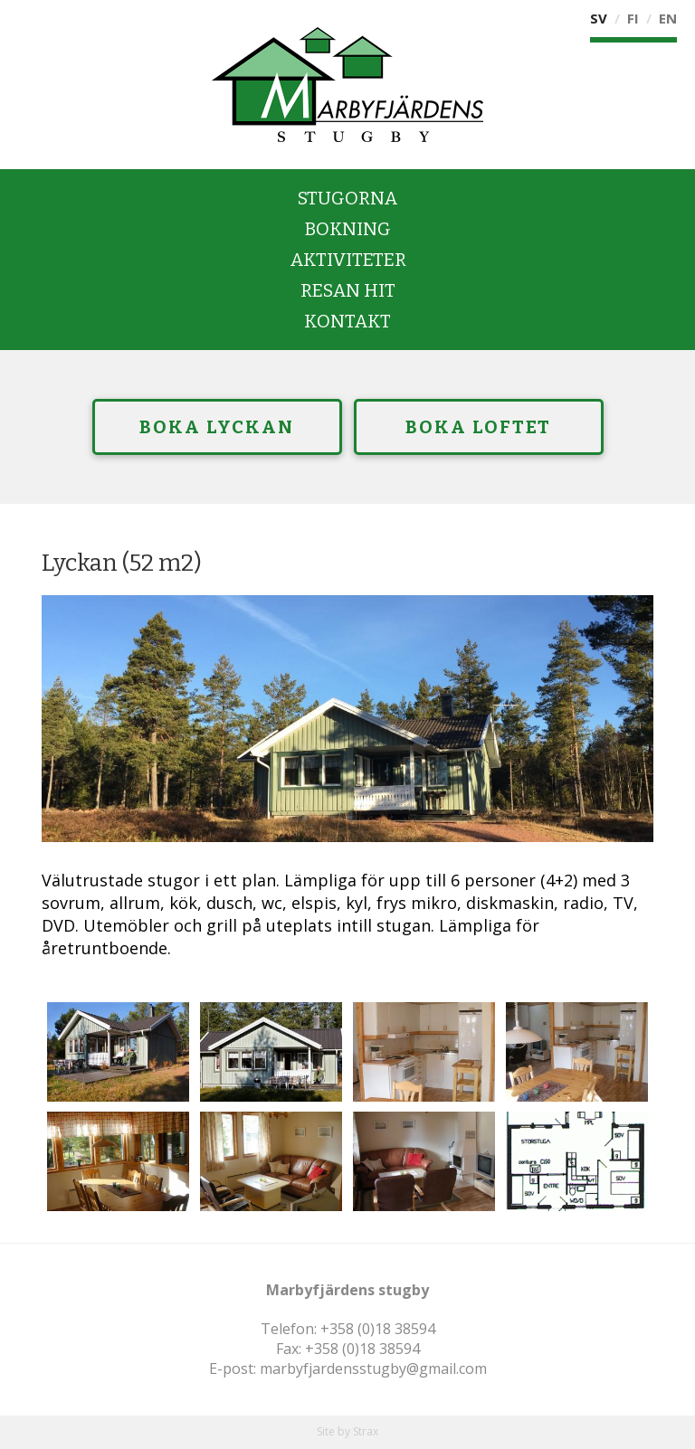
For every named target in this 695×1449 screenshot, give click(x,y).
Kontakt (347, 321)
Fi (633, 18)
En (668, 18)
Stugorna (348, 198)
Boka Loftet (478, 427)
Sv (598, 18)
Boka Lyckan (216, 427)
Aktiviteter (348, 259)
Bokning (348, 229)
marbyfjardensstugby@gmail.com (373, 1368)
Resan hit (347, 290)
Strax (365, 1431)
